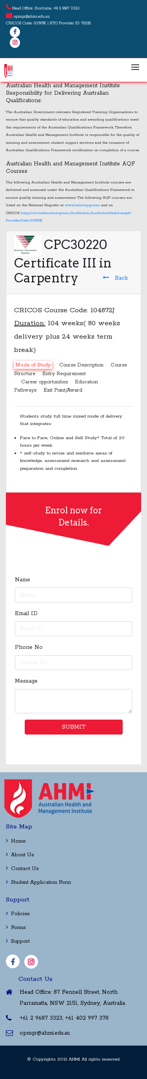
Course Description (81, 365)
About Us (20, 855)
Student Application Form (38, 882)
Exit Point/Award (63, 390)
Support (18, 941)
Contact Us (22, 868)
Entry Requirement (64, 374)
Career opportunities (44, 382)
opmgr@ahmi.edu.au (32, 16)
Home (15, 841)
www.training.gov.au (82, 205)
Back (115, 278)
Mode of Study (33, 364)
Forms (16, 927)
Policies (18, 913)
